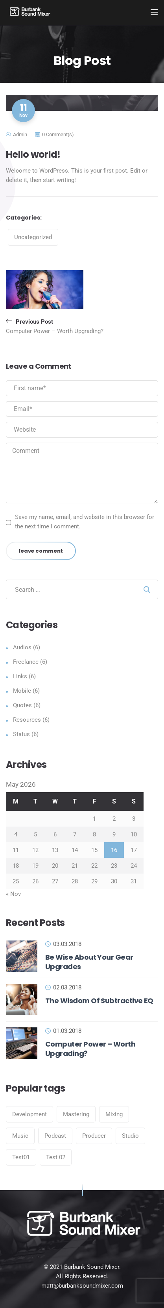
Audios (22, 647)
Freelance (26, 661)
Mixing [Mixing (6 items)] (114, 1114)
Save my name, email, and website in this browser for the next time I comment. (84, 521)
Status (21, 734)
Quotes (22, 705)
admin (20, 134)
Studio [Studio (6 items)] (130, 1135)
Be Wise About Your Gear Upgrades (89, 961)
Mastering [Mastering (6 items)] (76, 1114)
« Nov (13, 893)
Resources (27, 719)
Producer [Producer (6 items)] (94, 1135)
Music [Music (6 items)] (20, 1135)
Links (20, 676)
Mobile (22, 690)
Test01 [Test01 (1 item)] (21, 1157)
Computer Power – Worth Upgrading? (90, 1048)
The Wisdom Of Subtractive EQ (99, 1000)
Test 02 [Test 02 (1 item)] (55, 1157)
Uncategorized (33, 237)
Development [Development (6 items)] (29, 1114)
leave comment (41, 551)
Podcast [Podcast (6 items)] (55, 1135)
